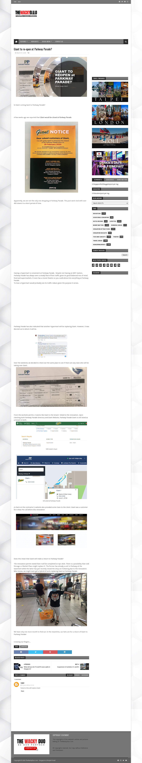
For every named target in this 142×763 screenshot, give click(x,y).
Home (15, 2)
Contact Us (59, 41)
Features (23, 41)
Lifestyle (24, 646)
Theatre (116, 237)
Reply (22, 691)
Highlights (34, 41)
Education (97, 213)
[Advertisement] (87, 21)
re (110, 289)
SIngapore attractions (101, 229)
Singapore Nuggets (100, 233)
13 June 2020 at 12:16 (28, 685)
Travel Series (97, 240)
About (19, 2)
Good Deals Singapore (101, 217)
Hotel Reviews (98, 221)
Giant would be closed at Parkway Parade (55, 117)
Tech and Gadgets (99, 237)
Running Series (116, 225)
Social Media (46, 41)
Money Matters (98, 225)
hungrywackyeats (99, 244)
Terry (22, 683)
